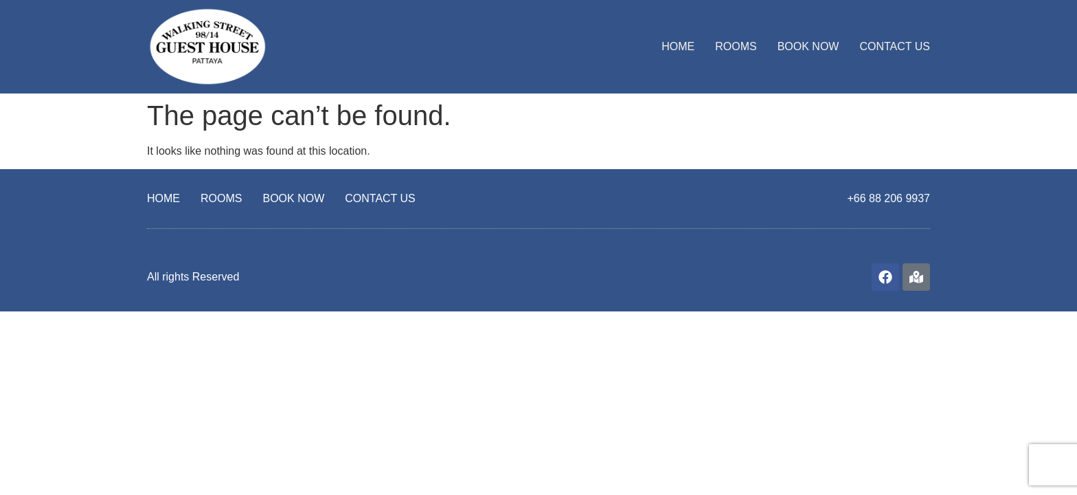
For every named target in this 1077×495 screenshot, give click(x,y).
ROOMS (735, 46)
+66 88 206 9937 (888, 198)
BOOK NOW (808, 46)
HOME (677, 46)
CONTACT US (894, 46)
